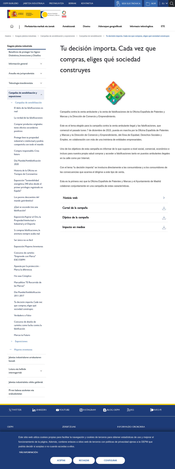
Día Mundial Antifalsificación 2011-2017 (27, 294)
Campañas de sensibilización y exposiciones (58, 36)
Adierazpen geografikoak (110, 26)
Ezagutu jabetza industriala (25, 36)
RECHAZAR (84, 460)
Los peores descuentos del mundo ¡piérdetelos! (26, 199)
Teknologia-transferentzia (21, 83)
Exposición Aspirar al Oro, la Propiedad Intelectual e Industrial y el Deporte (27, 220)
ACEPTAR (61, 460)
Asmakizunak (69, 26)
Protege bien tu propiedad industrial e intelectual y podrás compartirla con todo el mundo (28, 141)
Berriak (72, 3)
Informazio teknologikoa (141, 26)
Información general (18, 63)
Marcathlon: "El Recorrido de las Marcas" (27, 284)
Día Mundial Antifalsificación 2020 (27, 162)
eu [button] (165, 3)
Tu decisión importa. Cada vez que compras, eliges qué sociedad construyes (137, 36)
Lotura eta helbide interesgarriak (17, 371)
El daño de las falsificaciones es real (28, 109)
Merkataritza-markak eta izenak (39, 26)
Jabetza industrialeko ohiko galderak (26, 382)
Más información (28, 452)
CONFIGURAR (110, 460)
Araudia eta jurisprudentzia (21, 73)
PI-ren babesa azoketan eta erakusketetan (21, 392)
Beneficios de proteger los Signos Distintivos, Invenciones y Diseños (25, 54)
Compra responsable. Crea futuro (26, 152)
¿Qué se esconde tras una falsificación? (26, 209)
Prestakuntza (56, 3)
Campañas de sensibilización (90, 36)
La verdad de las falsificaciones (28, 117)
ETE (163, 26)
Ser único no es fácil (23, 240)
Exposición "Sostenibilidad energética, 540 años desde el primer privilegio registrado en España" (28, 185)
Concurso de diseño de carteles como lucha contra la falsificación (28, 325)
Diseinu (86, 26)
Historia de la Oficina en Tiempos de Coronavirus (25, 172)
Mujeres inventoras (23, 349)
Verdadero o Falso (22, 315)
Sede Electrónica (127, 3)
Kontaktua (87, 3)
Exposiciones (21, 341)
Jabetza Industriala (33, 3)
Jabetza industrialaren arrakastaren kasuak (25, 359)
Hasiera (8, 36)
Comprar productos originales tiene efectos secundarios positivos (28, 127)
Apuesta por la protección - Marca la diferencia (27, 268)
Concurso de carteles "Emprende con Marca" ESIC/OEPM (25, 256)
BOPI (150, 3)
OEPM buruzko (10, 3)
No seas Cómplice (22, 276)
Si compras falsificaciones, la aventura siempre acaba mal (27, 232)
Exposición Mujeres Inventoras (28, 246)
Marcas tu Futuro (22, 335)
